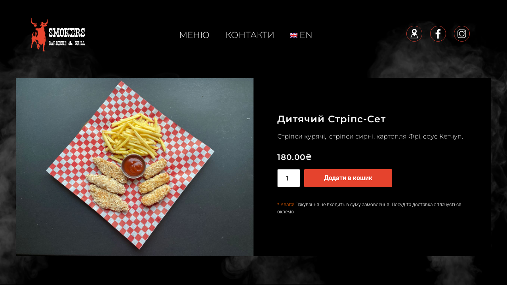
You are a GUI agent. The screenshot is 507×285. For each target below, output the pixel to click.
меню (194, 35)
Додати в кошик (348, 178)
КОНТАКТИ (249, 35)
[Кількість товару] (288, 178)
